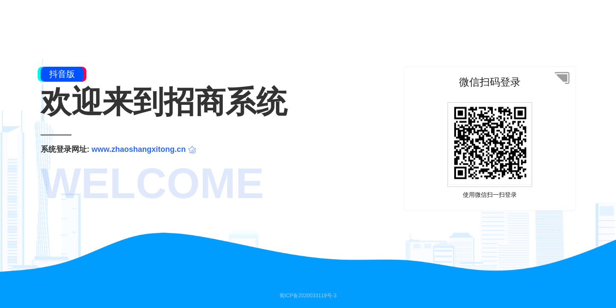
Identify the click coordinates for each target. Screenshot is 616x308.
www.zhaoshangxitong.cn (139, 149)
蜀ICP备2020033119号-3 (307, 296)
